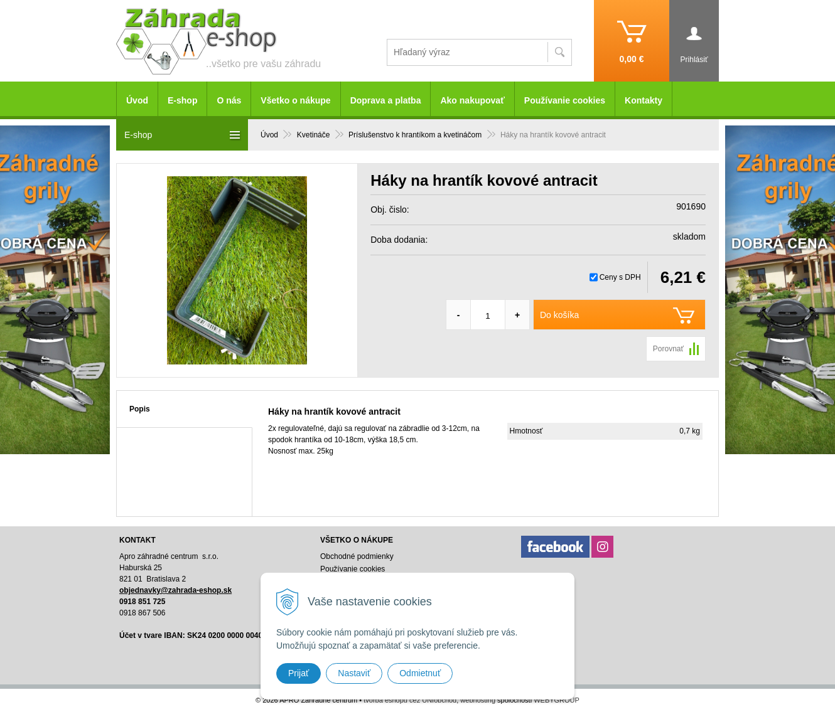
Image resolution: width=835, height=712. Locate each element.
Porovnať (668, 348)
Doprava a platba (385, 100)
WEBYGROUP (556, 700)
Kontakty (643, 100)
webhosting (477, 700)
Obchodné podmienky (357, 556)
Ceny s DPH (620, 277)
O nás (229, 100)
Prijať (298, 673)
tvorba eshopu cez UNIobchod (410, 700)
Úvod (137, 100)
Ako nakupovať (472, 100)
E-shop (182, 100)
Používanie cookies (564, 100)
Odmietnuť (420, 673)
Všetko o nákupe (295, 100)
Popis (139, 409)
